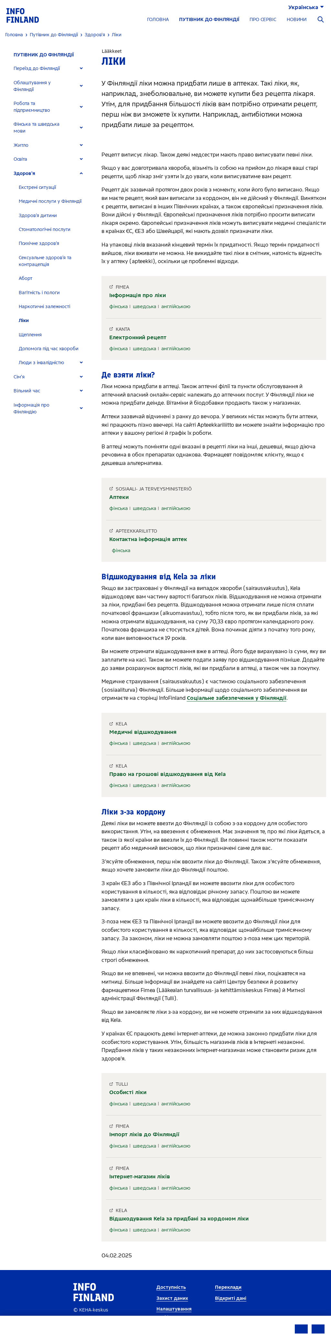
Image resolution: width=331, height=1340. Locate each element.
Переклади (228, 1287)
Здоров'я (24, 173)
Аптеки (119, 497)
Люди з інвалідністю (41, 362)
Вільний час (27, 391)
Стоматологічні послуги (44, 229)
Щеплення (30, 335)
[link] (22, 15)
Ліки (24, 320)
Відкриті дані (230, 1298)
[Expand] (81, 68)
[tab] (51, 68)
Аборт (25, 278)
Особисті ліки (127, 1092)
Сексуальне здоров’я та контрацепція (45, 261)
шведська (144, 306)
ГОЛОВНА (158, 19)
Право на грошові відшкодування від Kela (167, 774)
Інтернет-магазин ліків (139, 1176)
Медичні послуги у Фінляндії (50, 201)
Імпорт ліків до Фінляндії (144, 1134)
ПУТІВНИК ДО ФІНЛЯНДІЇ (209, 19)
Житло (21, 145)
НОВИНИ (296, 19)
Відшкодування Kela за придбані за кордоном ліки (179, 1219)
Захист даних (172, 1298)
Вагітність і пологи (39, 292)
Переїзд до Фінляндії (37, 68)
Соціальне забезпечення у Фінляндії (236, 698)
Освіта (20, 159)
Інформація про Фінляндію (31, 408)
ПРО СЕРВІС (263, 19)
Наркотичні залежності (44, 306)
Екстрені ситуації (37, 187)
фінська (118, 306)
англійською (175, 306)
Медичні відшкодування (142, 732)
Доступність (171, 1287)
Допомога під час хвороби (49, 349)
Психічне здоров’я (39, 243)
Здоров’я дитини (38, 215)
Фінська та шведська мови (36, 127)
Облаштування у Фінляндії (32, 86)
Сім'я (19, 377)
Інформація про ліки (137, 295)
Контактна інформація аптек (148, 539)
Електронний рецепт (137, 337)
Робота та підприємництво (32, 107)
